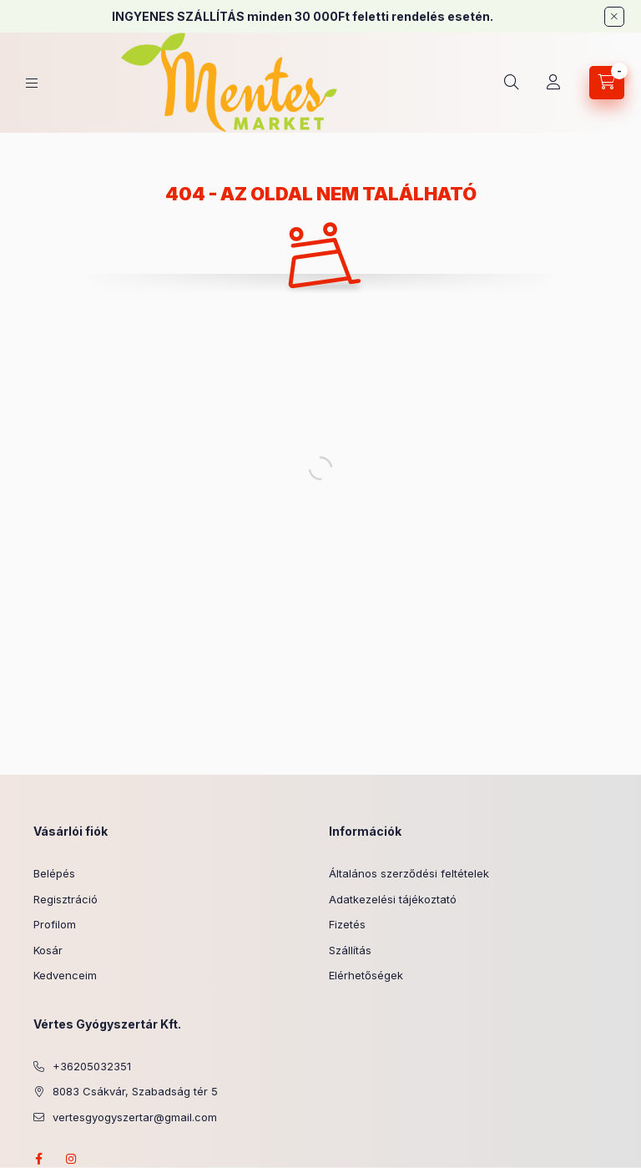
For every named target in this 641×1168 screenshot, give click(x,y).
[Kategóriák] (32, 83)
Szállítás (350, 950)
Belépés (54, 873)
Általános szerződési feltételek (409, 873)
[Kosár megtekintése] (606, 82)
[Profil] (553, 82)
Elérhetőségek (366, 975)
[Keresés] (511, 82)
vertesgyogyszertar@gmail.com (135, 1117)
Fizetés (347, 924)
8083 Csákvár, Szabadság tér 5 (135, 1091)
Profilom (54, 924)
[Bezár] (614, 17)
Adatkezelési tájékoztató (393, 899)
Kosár (48, 950)
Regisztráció (65, 899)
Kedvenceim (65, 975)
